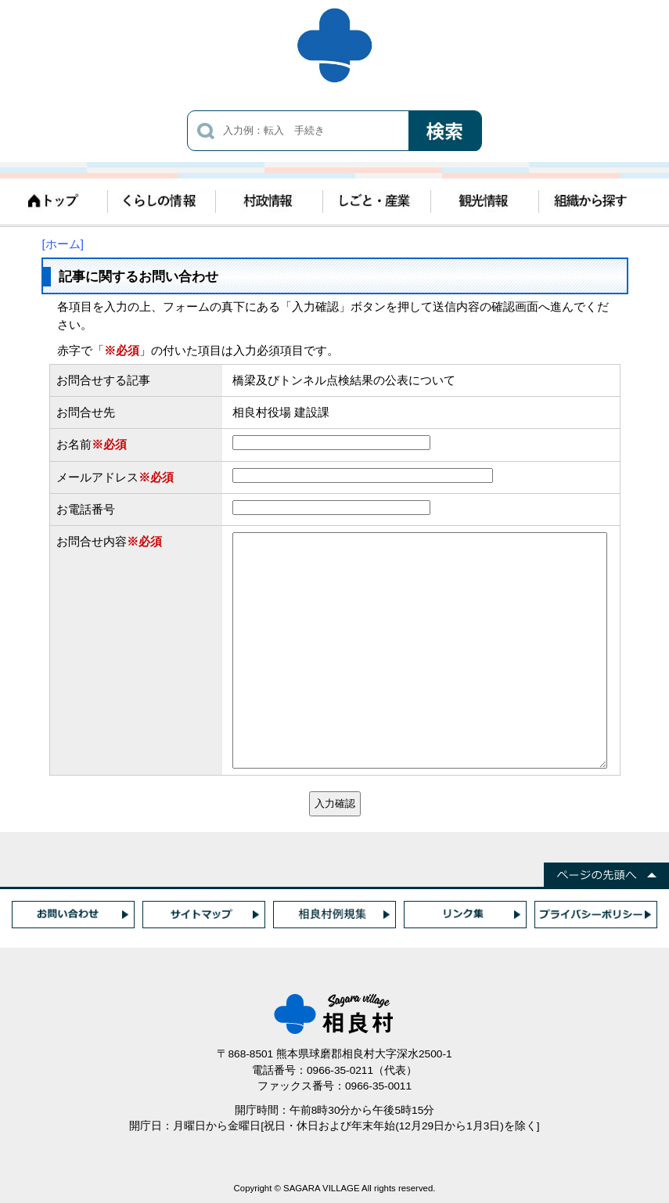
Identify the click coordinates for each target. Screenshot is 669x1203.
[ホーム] (63, 243)
